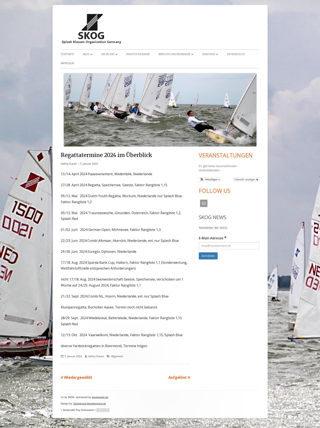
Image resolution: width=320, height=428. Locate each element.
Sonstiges (208, 54)
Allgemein (117, 356)
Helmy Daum (69, 163)
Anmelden (103, 410)
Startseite (67, 54)
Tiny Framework (85, 410)
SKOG (86, 54)
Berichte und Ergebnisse (174, 54)
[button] (210, 179)
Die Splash (107, 54)
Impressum (67, 63)
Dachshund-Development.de (89, 403)
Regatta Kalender (138, 54)
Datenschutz (236, 54)
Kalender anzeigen (246, 179)
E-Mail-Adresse (213, 237)
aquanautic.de (100, 397)
